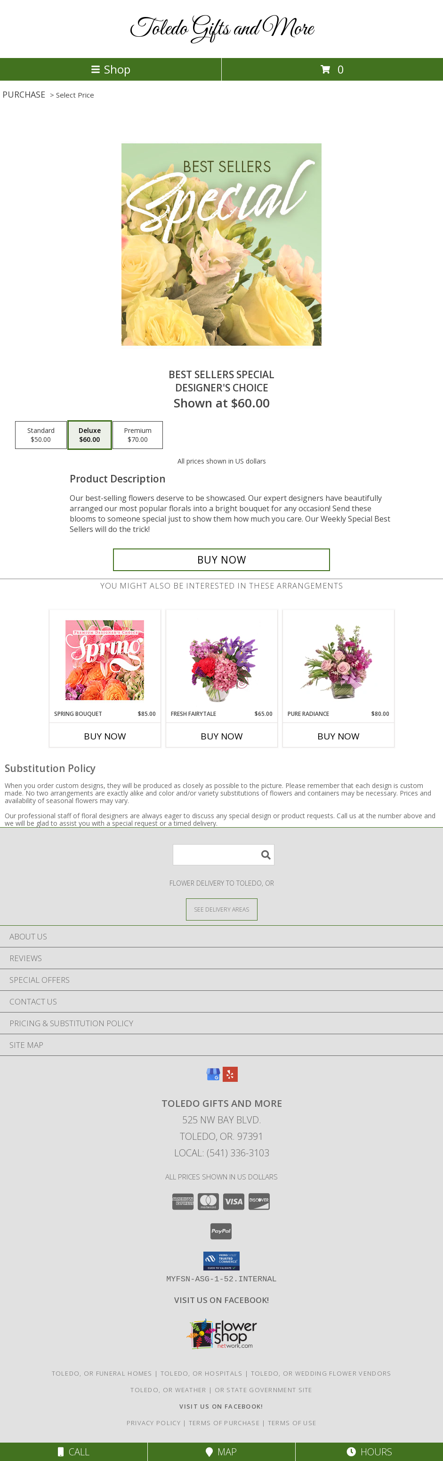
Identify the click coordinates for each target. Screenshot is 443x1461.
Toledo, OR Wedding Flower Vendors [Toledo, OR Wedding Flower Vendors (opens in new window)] (321, 1373)
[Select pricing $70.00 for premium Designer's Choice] (137, 435)
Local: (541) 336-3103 (221, 1152)
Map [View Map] (221, 1451)
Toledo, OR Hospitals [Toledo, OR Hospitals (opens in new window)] (202, 1373)
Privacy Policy (154, 1423)
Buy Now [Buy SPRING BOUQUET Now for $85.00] (105, 736)
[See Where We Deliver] (222, 909)
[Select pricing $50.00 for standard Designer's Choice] (41, 435)
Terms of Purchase (224, 1423)
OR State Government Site (264, 1390)
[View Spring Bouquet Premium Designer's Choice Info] (104, 660)
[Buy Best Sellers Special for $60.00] (221, 559)
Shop (110, 69)
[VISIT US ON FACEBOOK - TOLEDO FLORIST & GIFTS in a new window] (221, 1300)
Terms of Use (292, 1423)
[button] (221, 1261)
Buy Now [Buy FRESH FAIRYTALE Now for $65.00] (222, 736)
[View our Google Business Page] (213, 1078)
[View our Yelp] (230, 1078)
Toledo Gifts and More (221, 29)
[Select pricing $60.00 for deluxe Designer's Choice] (90, 435)
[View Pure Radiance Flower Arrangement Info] (338, 659)
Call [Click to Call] (73, 1451)
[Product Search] (223, 854)
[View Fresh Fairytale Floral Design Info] (221, 659)
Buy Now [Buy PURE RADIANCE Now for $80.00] (338, 736)
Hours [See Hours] (369, 1451)
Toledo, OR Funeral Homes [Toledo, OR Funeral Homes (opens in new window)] (102, 1373)
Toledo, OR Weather (168, 1390)
